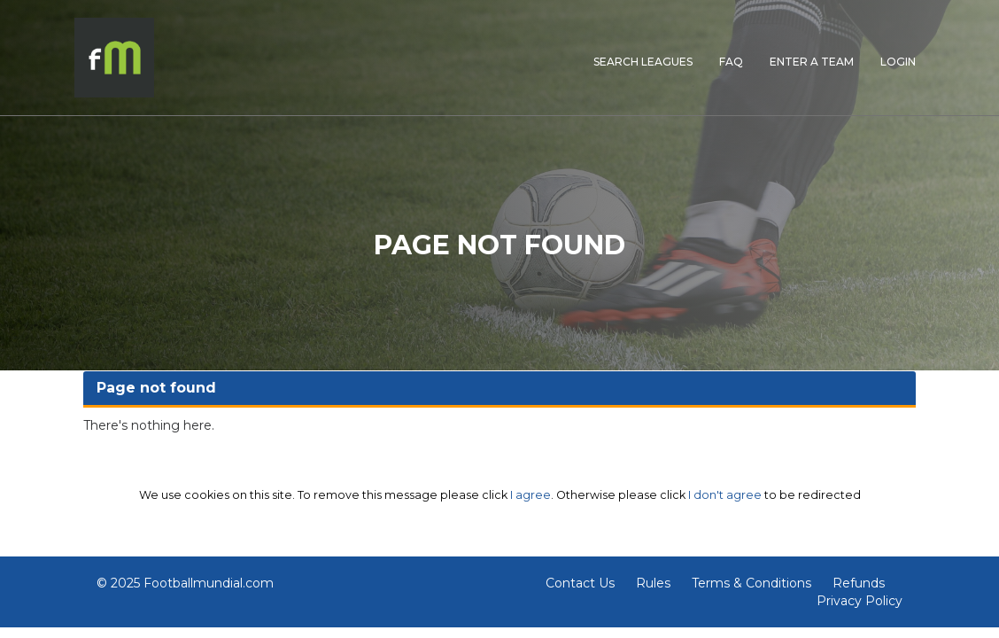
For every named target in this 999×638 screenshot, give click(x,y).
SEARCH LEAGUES (643, 61)
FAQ (731, 61)
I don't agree (725, 495)
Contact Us (580, 583)
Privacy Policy (859, 601)
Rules (653, 583)
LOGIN (898, 61)
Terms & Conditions (751, 583)
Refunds (858, 583)
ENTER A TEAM (812, 61)
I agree (530, 495)
